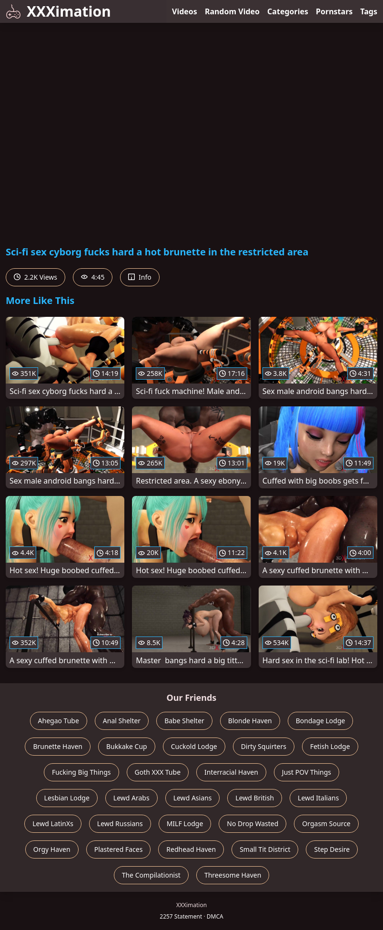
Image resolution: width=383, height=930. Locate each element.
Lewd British (254, 797)
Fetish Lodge (330, 746)
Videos (184, 11)
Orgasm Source (326, 823)
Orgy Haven (52, 849)
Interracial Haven (231, 772)
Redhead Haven (191, 849)
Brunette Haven (57, 746)
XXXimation (58, 11)
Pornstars (334, 11)
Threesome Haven (232, 874)
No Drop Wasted (252, 823)
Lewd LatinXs (52, 823)
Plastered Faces (118, 849)
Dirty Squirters (263, 746)
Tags (368, 11)
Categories (287, 11)
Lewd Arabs (131, 797)
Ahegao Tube (58, 720)
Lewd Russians (120, 823)
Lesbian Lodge (67, 797)
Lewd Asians (192, 797)
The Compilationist (151, 874)
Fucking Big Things (81, 772)
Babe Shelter (184, 720)
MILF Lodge (185, 823)
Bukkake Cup (126, 746)
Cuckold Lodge (194, 746)
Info (139, 277)
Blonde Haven (250, 720)
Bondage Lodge (320, 720)
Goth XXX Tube (158, 772)
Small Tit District (265, 849)
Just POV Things (306, 772)
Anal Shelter (122, 720)
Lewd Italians (318, 797)
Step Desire (332, 849)
